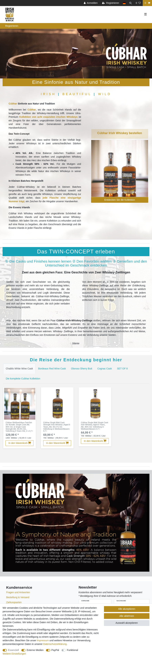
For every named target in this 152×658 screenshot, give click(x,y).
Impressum (43, 640)
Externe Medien (35, 650)
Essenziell (13, 650)
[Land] (123, 3)
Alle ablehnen (126, 616)
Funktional (72, 650)
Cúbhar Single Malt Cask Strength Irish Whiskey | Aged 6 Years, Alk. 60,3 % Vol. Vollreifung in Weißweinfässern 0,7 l (56, 427)
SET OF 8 (122, 368)
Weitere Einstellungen (14, 653)
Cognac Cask (104, 368)
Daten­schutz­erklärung (55, 644)
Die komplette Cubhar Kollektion (23, 378)
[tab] (19, 369)
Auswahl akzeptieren (127, 622)
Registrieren (11, 25)
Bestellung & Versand (17, 598)
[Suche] (130, 3)
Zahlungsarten (14, 603)
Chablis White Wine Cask (19, 368)
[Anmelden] (90, 3)
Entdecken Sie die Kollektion (119, 199)
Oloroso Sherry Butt (81, 368)
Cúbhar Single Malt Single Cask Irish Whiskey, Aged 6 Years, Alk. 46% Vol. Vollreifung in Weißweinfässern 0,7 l (94, 426)
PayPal (55, 650)
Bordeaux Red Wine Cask (52, 368)
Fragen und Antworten (18, 593)
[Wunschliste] (138, 3)
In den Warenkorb (19, 443)
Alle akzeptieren (126, 608)
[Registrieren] (110, 3)
